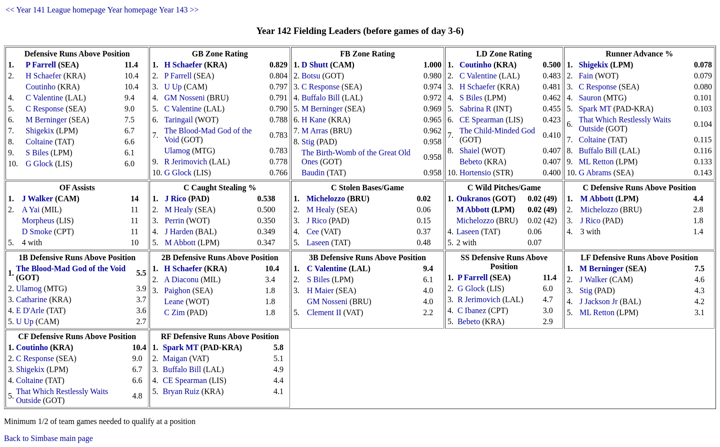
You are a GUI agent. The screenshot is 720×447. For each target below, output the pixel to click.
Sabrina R (476, 108)
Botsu (311, 75)
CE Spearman (482, 119)
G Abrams (594, 172)
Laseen (317, 242)
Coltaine (39, 141)
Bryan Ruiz (181, 391)
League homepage (76, 9)
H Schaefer (44, 75)
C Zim (174, 312)
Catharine (31, 299)
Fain (585, 75)
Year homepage (132, 9)
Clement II (324, 312)
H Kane (314, 119)
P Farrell (41, 64)
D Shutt (315, 64)
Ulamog (177, 150)
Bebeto (471, 161)
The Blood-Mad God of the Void (71, 268)
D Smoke (37, 231)
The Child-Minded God (497, 130)
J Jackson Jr (599, 301)
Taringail (178, 119)
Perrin (174, 220)
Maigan (175, 358)
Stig (308, 141)
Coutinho (41, 86)
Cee (312, 231)
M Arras (315, 130)
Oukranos (473, 198)
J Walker (37, 198)
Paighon (177, 290)
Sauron (589, 97)
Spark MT (594, 108)
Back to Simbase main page (48, 438)
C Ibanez (472, 310)
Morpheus (38, 220)
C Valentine (44, 97)
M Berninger (46, 119)
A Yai (31, 209)
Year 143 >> (179, 9)
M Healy (178, 209)
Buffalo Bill (321, 97)
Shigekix (40, 130)
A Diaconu (181, 279)
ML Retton (596, 161)
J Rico (175, 198)
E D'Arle (30, 310)
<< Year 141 (25, 9)
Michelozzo (325, 198)
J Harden (178, 231)
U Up (173, 86)
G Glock (39, 163)
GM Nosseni (184, 97)
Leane (174, 301)
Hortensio (475, 172)
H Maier (320, 290)
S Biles (37, 152)
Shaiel (470, 150)
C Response (45, 108)
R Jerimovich (185, 161)
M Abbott (180, 242)
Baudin (313, 172)
